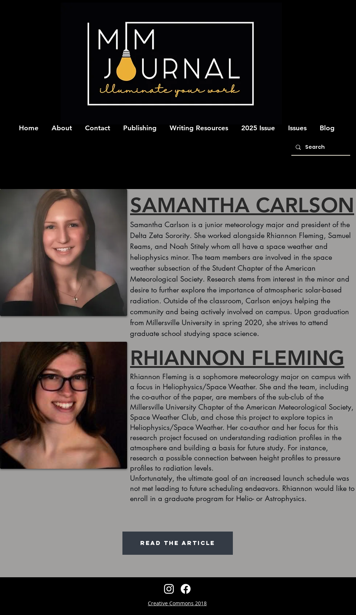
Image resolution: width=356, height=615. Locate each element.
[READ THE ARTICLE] (177, 543)
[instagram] (168, 588)
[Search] (320, 147)
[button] (61, 124)
